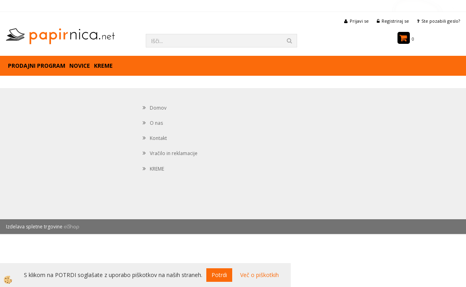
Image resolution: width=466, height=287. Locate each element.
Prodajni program (36, 65)
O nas (156, 123)
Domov (158, 107)
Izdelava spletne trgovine (34, 226)
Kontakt (158, 138)
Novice (79, 65)
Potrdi (219, 275)
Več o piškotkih (259, 275)
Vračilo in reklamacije (174, 153)
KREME (103, 65)
